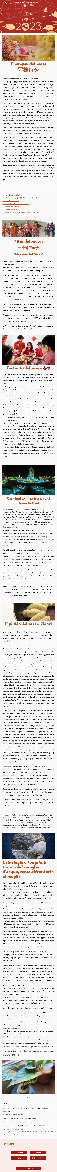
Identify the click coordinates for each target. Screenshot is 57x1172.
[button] (2, 2)
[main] (28, 67)
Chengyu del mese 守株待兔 (12, 195)
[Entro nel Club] (38, 1158)
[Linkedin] (38, 1152)
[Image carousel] (28, 1079)
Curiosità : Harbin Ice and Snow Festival (16, 204)
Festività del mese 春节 (11, 201)
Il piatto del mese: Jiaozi (11, 207)
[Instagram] (19, 1152)
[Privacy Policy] (28, 1169)
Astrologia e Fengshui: (10, 210)
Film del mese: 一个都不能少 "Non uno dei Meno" (20, 198)
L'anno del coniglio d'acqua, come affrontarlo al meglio (21, 213)
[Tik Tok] (19, 1158)
